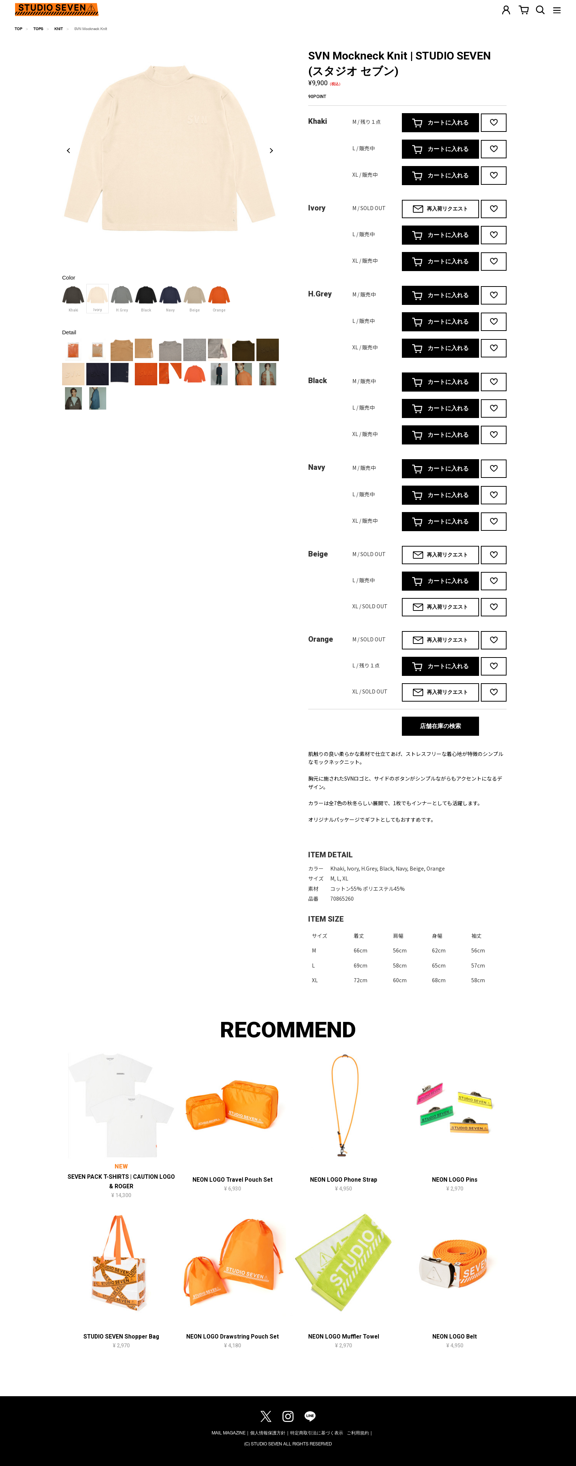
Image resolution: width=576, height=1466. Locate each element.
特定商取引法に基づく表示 (316, 1433)
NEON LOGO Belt (454, 1336)
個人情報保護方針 (267, 1433)
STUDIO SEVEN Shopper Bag (121, 1336)
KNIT (58, 28)
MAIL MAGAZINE (228, 1433)
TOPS (38, 28)
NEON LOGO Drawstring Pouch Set (232, 1336)
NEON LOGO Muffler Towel (343, 1336)
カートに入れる (440, 123)
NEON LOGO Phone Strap (343, 1180)
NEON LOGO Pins (455, 1180)
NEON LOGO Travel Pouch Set (232, 1180)
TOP (18, 28)
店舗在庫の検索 (440, 726)
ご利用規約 (358, 1433)
